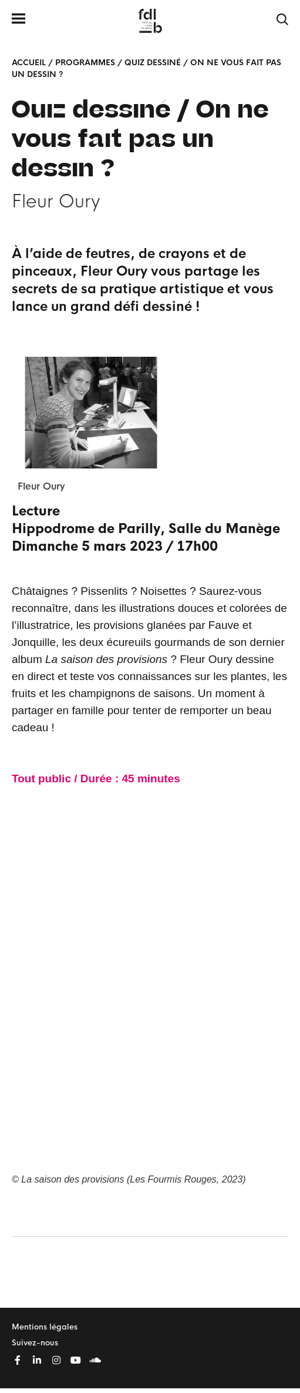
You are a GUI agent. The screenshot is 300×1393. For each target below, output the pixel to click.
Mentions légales (44, 1327)
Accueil (29, 63)
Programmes (85, 63)
